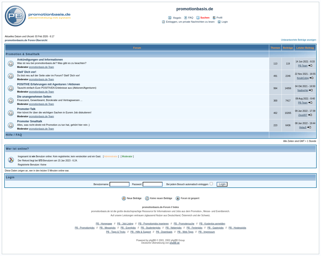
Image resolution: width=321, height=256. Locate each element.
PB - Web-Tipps (185, 232)
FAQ (188, 17)
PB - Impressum (206, 232)
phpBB (152, 240)
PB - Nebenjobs (174, 228)
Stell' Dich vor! (26, 72)
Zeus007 (302, 115)
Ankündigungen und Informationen (40, 59)
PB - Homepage (104, 223)
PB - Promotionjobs (85, 228)
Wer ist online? (17, 148)
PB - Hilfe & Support (141, 232)
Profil (217, 17)
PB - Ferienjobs (195, 228)
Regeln (177, 17)
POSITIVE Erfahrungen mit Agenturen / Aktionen (48, 84)
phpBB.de (175, 243)
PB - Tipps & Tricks (115, 232)
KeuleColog (303, 78)
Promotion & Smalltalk (23, 54)
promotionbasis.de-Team (41, 67)
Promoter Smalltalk (29, 121)
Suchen (203, 17)
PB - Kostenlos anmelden (212, 223)
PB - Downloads (164, 232)
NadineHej (302, 90)
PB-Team (303, 65)
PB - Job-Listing (125, 223)
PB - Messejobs (108, 228)
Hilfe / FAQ (14, 134)
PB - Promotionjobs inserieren (153, 223)
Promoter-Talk (26, 109)
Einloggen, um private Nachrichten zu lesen (188, 21)
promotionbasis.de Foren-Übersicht (26, 40)
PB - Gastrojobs (216, 228)
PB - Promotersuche (184, 223)
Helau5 (302, 127)
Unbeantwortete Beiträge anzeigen (298, 40)
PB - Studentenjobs (150, 228)
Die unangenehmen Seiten (34, 96)
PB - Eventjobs (128, 228)
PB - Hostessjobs (237, 228)
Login (223, 21)
